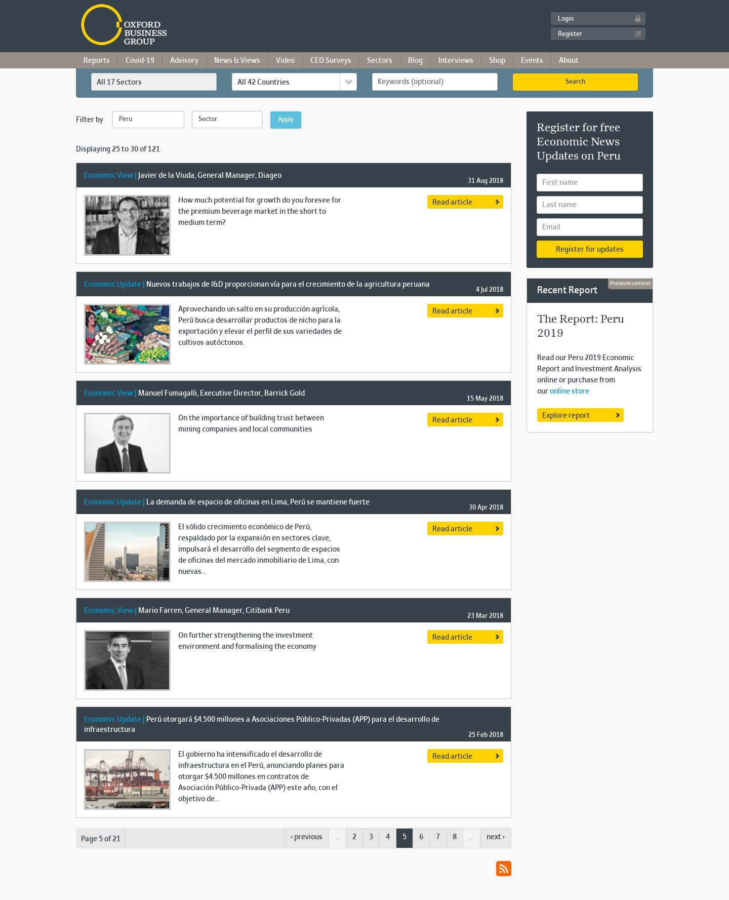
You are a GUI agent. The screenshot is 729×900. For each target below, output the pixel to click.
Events (532, 61)
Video (285, 61)
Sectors (379, 61)
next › (496, 837)
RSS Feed (503, 868)
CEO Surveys (330, 61)
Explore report (566, 416)
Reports (97, 61)
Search (575, 82)
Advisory (184, 61)
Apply (286, 120)
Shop (497, 61)
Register (570, 34)
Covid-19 (140, 61)
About (569, 61)
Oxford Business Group (182, 25)
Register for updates (590, 250)
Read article (452, 203)
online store (569, 391)
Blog (415, 61)
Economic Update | (115, 285)
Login (566, 19)
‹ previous (306, 837)
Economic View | (111, 176)
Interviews (455, 61)
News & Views (237, 61)
